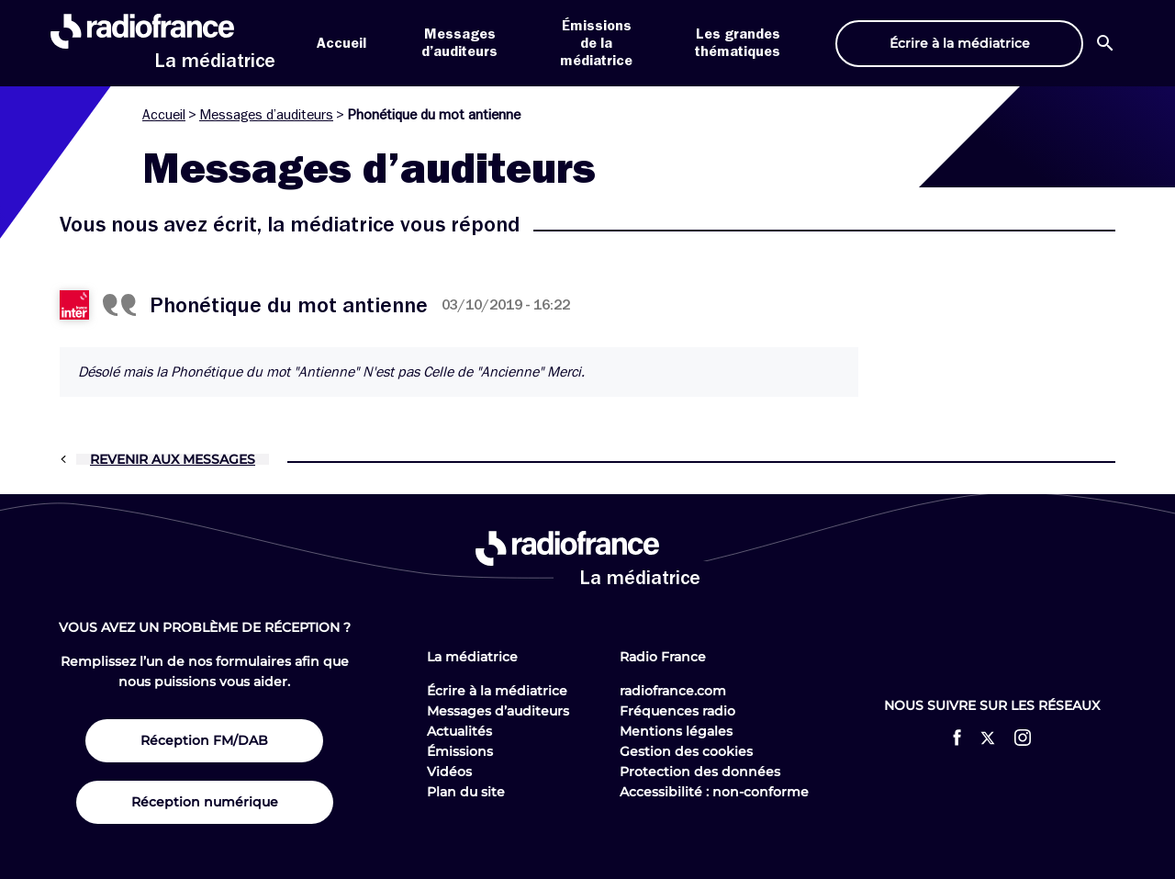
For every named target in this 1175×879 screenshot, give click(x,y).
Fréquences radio (677, 711)
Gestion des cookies (686, 751)
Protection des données (700, 771)
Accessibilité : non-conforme (714, 791)
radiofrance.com (673, 690)
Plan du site (466, 791)
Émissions (460, 751)
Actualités (459, 731)
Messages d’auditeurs (266, 114)
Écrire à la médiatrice (497, 690)
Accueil (341, 43)
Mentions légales (676, 731)
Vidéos (449, 771)
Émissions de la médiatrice (596, 43)
